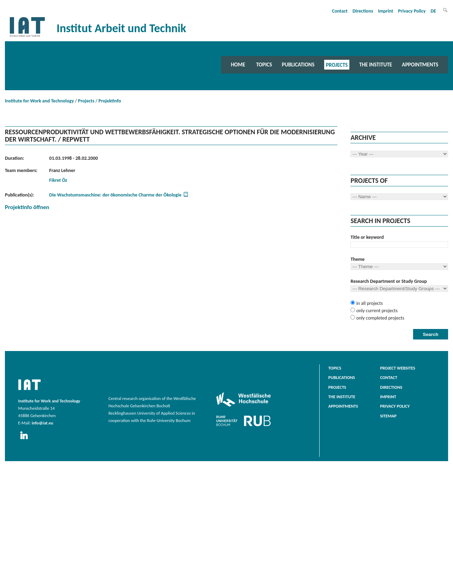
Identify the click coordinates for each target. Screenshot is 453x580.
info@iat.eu (42, 422)
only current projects (376, 311)
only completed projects (379, 318)
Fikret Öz (58, 180)
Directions (363, 11)
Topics (264, 64)
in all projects (369, 303)
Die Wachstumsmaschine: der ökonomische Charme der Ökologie (115, 195)
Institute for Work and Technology (39, 101)
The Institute (375, 64)
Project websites (397, 368)
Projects (337, 64)
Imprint (385, 11)
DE (433, 11)
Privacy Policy (412, 11)
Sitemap (388, 415)
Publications (298, 64)
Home (238, 64)
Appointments (420, 64)
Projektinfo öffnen (27, 207)
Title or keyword (367, 237)
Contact (340, 11)
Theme (357, 259)
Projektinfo (109, 101)
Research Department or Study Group (388, 281)
